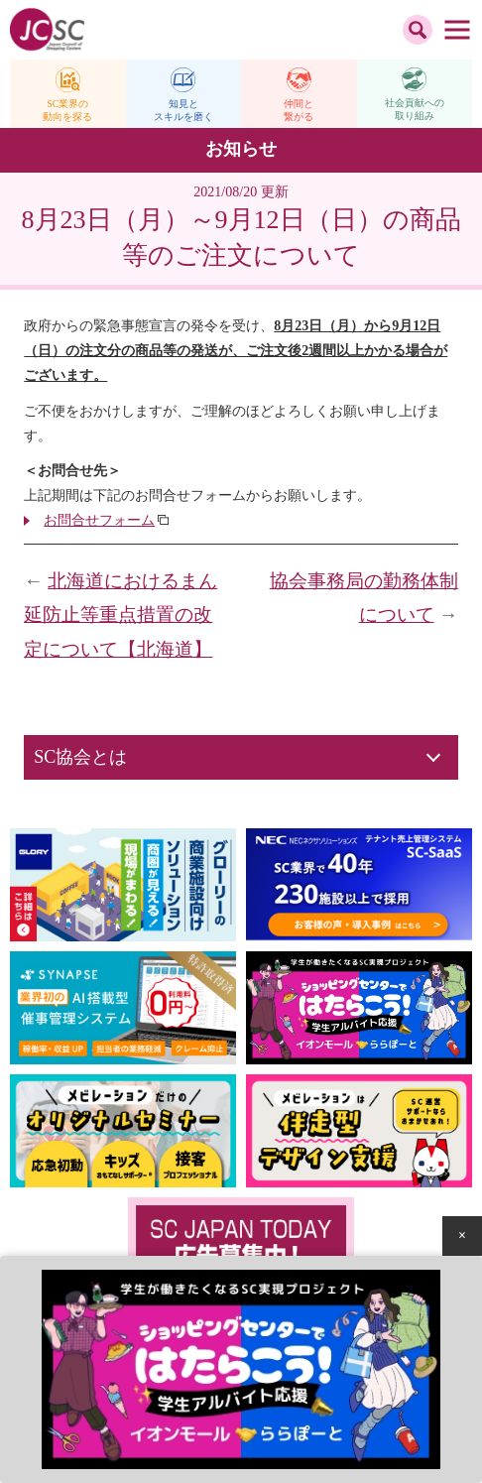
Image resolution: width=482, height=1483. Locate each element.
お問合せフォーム (99, 520)
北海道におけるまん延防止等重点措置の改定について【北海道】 (120, 615)
